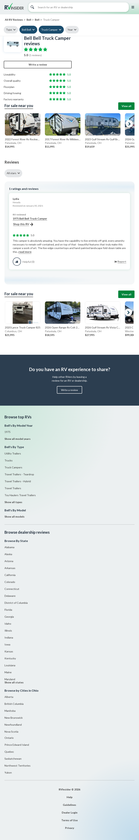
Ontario (9, 737)
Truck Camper (49, 29)
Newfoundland (13, 724)
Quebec (9, 751)
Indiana (8, 637)
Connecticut (11, 588)
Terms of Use (69, 820)
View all (126, 106)
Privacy (69, 827)
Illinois (8, 630)
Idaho (7, 623)
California (10, 575)
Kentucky (10, 658)
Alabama (9, 547)
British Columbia (14, 703)
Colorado (9, 581)
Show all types (13, 502)
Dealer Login (69, 812)
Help (69, 797)
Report (121, 261)
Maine (8, 672)
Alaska (8, 554)
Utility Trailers (12, 453)
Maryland (9, 679)
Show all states (14, 682)
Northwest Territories (17, 765)
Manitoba (10, 710)
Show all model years (17, 438)
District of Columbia (16, 602)
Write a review (38, 64)
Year (70, 29)
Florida (8, 609)
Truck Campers (13, 467)
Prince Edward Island (16, 744)
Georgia (9, 616)
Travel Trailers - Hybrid (17, 481)
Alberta (8, 696)
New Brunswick (13, 717)
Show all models (14, 516)
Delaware (10, 595)
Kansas (8, 651)
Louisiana (9, 665)
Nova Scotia (11, 731)
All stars (11, 173)
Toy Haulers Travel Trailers (20, 495)
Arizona (8, 561)
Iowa (7, 644)
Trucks (8, 460)
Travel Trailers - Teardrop (19, 474)
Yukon (8, 772)
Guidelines (69, 804)
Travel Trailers (12, 488)
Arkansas (9, 568)
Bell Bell (26, 29)
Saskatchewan (13, 758)
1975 (7, 431)
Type (9, 29)
